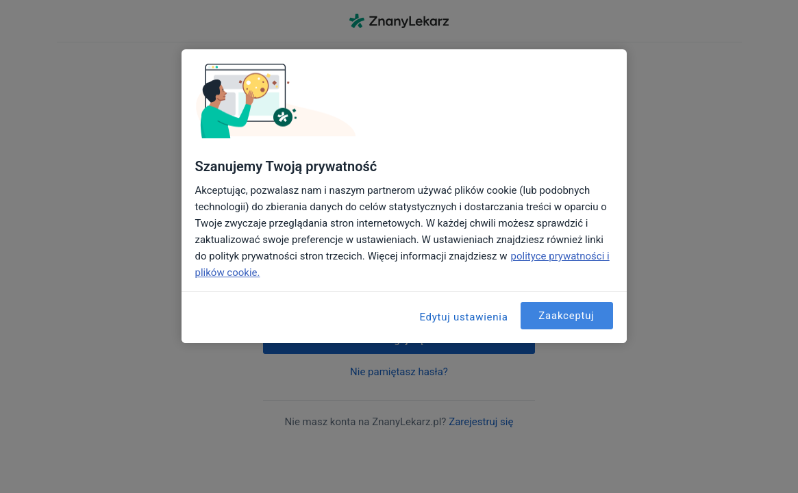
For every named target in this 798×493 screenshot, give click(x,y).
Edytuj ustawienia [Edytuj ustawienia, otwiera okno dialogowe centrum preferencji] (463, 317)
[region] (404, 196)
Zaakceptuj (566, 315)
